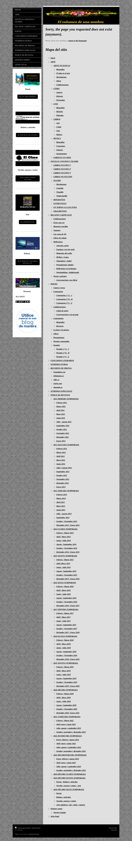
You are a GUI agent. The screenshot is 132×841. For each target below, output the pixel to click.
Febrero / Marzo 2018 (65, 640)
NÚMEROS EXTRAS (59, 364)
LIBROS (56, 119)
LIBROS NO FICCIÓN (62, 177)
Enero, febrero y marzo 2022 (67, 740)
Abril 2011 (60, 410)
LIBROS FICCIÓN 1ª (62, 165)
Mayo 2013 (60, 506)
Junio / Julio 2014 (63, 540)
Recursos (59, 326)
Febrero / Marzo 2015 (65, 560)
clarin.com (57, 383)
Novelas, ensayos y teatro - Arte (68, 786)
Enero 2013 (60, 487)
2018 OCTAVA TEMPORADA (65, 636)
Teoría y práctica (60, 276)
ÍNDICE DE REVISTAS (60, 395)
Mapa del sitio (36, 828)
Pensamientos (58, 337)
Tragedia (59, 192)
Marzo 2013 (61, 498)
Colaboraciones (62, 85)
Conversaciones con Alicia (66, 280)
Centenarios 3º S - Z (64, 303)
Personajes (60, 100)
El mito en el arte (63, 73)
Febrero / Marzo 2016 (65, 586)
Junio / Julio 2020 (63, 701)
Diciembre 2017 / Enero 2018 (67, 632)
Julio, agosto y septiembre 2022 (68, 747)
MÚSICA (57, 138)
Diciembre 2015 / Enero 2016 (67, 579)
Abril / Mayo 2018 (63, 644)
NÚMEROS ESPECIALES (61, 391)
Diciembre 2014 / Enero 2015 (67, 552)
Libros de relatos (60, 238)
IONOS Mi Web (34, 834)
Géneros (59, 150)
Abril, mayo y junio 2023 (66, 763)
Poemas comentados (61, 341)
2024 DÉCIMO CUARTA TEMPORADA (69, 774)
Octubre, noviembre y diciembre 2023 (71, 770)
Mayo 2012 (60, 460)
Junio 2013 (60, 510)
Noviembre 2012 (62, 479)
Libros (56, 334)
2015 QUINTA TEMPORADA (65, 556)
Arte (58, 123)
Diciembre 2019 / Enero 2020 (67, 686)
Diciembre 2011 (62, 437)
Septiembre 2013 (62, 517)
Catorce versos (59, 288)
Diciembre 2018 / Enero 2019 (67, 659)
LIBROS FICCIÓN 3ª (62, 173)
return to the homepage (77, 41)
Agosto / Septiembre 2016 (66, 598)
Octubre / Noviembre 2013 (66, 521)
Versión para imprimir (23, 828)
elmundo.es (57, 387)
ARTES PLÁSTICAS (61, 66)
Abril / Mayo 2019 (63, 671)
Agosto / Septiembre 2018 (66, 652)
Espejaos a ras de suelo (65, 249)
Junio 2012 (60, 464)
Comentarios (58, 318)
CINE (55, 104)
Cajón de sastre (62, 311)
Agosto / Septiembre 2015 (66, 571)
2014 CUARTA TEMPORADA (65, 529)
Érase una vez (58, 223)
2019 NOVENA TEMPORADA (65, 663)
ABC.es (56, 380)
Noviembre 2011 (62, 433)
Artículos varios (62, 246)
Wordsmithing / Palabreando (67, 272)
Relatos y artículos (63, 797)
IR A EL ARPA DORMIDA (27, 96)
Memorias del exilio (64, 253)
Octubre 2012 (61, 475)
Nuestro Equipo (59, 812)
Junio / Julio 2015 (63, 567)
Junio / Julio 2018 (63, 648)
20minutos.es (58, 376)
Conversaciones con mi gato (67, 314)
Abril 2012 (60, 456)
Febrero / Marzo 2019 (65, 667)
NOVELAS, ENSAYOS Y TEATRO (64, 161)
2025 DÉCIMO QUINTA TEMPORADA (69, 778)
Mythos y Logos (62, 257)
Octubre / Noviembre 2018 (66, 655)
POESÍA (54, 284)
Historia (59, 96)
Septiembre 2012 (62, 472)
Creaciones (60, 146)
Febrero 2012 (61, 449)
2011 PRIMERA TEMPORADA (66, 399)
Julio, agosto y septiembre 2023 (68, 766)
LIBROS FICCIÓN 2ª (62, 169)
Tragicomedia (61, 196)
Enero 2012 (60, 441)
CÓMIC (56, 89)
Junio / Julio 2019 (63, 675)
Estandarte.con (59, 372)
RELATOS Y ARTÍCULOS (61, 215)
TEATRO (57, 180)
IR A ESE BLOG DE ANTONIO (28, 135)
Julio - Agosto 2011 (63, 422)
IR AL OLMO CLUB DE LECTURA (27, 178)
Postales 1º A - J (62, 349)
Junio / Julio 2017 (63, 621)
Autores (59, 92)
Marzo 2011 (61, 406)
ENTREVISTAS (59, 203)
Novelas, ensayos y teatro (66, 801)
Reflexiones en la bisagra (66, 269)
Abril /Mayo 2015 (63, 563)
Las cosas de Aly (59, 234)
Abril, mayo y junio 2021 (66, 724)
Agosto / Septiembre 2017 (66, 625)
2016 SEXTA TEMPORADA (64, 583)
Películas (59, 115)
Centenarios (58, 292)
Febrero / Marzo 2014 (65, 533)
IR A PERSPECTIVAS (28, 222)
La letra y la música (61, 330)
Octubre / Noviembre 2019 (66, 682)
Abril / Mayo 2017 (63, 617)
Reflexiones (58, 242)
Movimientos (61, 77)
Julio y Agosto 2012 (64, 468)
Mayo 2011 (60, 414)
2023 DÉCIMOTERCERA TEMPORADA (70, 755)
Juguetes (57, 230)
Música (59, 134)
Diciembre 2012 (62, 483)
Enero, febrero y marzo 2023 (67, 759)
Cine (58, 131)
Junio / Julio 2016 (63, 594)
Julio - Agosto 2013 (64, 514)
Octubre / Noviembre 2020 (66, 709)
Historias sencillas (60, 226)
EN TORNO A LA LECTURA (65, 207)
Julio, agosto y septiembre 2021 (68, 728)
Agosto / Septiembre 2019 (66, 678)
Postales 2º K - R (62, 353)
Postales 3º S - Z (62, 357)
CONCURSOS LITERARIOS (62, 360)
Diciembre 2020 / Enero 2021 (67, 713)
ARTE (53, 62)
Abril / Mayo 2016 (63, 590)
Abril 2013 (60, 502)
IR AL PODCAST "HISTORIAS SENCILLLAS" (28, 262)
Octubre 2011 (61, 429)
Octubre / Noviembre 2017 (66, 629)
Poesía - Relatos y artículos (67, 782)
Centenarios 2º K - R (64, 299)
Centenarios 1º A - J (64, 295)
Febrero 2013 (61, 495)
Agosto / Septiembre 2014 (66, 544)
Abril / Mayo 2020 (63, 698)
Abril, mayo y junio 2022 (66, 743)
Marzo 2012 (61, 452)
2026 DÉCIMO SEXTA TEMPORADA (68, 789)
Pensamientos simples (65, 265)
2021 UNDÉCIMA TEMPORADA (66, 717)
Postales (56, 345)
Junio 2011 (60, 418)
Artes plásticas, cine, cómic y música (70, 805)
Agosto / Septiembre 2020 (66, 705)
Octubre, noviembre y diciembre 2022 (71, 751)
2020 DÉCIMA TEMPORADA (65, 690)
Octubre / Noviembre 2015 (66, 575)
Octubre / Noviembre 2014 (66, 548)
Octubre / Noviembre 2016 (66, 602)
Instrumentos (61, 154)
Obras (58, 81)
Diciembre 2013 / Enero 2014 (67, 525)
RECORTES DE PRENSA (61, 368)
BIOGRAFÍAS (59, 200)
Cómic (58, 127)
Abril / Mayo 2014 (63, 537)
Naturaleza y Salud (63, 261)
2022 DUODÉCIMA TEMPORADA (67, 736)
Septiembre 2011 (62, 426)
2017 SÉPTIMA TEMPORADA (65, 609)
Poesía (58, 793)
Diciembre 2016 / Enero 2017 (67, 606)
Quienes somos (56, 809)
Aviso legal (55, 816)
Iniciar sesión (113, 828)
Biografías (60, 69)
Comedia (59, 188)
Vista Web (114, 830)
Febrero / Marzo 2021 (65, 720)
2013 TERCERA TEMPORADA (66, 491)
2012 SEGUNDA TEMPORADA (66, 445)
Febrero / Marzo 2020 (65, 694)
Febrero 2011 (61, 403)
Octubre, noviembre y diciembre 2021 (71, 732)
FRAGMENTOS (60, 211)
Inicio (53, 58)
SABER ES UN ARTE (62, 157)
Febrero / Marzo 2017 (65, 613)
